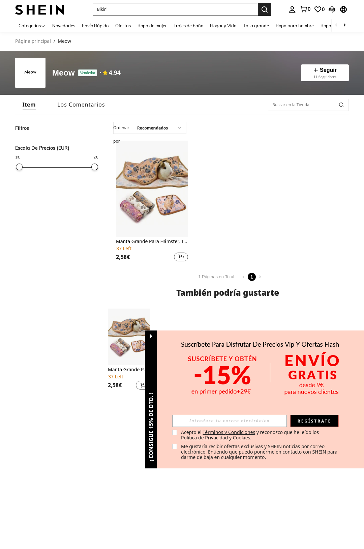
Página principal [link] (33, 41)
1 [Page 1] (251, 277)
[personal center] (292, 9)
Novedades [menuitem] (63, 25)
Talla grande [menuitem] (256, 25)
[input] (229, 421)
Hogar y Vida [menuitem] (223, 25)
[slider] (19, 167)
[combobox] (149, 128)
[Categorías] (32, 25)
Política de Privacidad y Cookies (215, 437)
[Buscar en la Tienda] (308, 105)
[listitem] (152, 202)
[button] (175, 9)
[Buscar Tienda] (341, 105)
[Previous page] (244, 277)
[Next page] (260, 277)
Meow (63, 73)
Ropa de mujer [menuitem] (152, 25)
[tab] (29, 105)
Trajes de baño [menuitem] (188, 25)
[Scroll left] (336, 25)
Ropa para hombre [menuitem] (295, 25)
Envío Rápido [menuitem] (95, 25)
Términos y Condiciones (229, 432)
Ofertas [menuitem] (123, 25)
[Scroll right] (344, 25)
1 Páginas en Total (216, 276)
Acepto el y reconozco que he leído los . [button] (250, 435)
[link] (305, 9)
